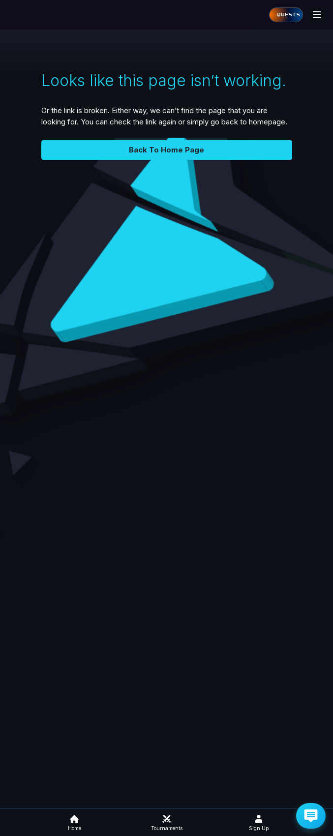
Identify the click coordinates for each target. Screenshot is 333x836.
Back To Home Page (166, 149)
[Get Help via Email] (311, 816)
